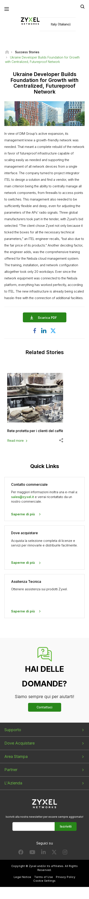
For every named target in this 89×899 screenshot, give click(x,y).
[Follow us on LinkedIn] (43, 853)
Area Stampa (16, 756)
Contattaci (44, 707)
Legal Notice (22, 877)
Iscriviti (66, 826)
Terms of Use (43, 877)
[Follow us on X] (54, 853)
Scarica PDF (48, 318)
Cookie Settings (44, 880)
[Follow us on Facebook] (21, 853)
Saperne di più (23, 514)
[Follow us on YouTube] (32, 853)
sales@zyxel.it (22, 497)
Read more (15, 440)
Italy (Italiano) (61, 24)
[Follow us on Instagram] (65, 853)
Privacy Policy (65, 877)
